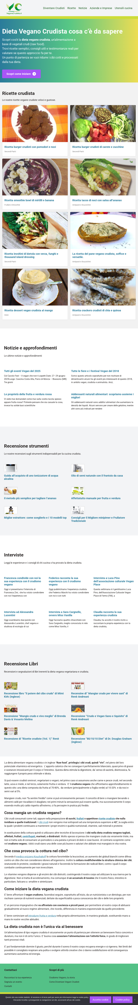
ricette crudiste (106, 818)
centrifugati (29, 836)
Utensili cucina (123, 8)
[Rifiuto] (134, 999)
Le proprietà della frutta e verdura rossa (28, 394)
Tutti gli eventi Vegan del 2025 (22, 371)
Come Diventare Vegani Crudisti (64, 982)
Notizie (83, 8)
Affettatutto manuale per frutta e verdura (95, 498)
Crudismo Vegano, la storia (62, 977)
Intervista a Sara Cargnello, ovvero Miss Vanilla (65, 613)
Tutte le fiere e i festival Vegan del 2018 (95, 371)
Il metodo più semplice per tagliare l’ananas (30, 498)
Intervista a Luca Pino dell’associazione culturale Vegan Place (114, 581)
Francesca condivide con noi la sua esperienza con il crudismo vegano (22, 581)
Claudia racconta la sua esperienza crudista (108, 613)
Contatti (8, 986)
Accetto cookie (100, 999)
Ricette (71, 8)
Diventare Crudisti (54, 8)
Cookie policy (122, 999)
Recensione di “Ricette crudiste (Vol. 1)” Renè (31, 738)
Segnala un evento (13, 982)
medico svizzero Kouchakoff (31, 856)
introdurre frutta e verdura (42, 915)
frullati (80, 818)
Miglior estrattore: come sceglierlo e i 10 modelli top (35, 517)
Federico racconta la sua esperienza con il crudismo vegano (65, 581)
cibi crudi (43, 822)
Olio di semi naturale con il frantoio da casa (97, 475)
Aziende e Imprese (101, 8)
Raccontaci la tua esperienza (18, 977)
